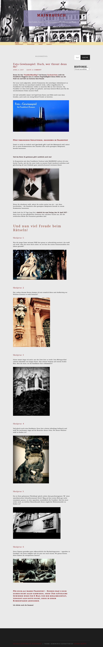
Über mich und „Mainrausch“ (38, 42)
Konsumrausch (31, 44)
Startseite (25, 42)
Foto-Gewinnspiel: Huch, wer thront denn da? (40, 65)
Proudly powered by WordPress (27, 644)
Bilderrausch (62, 42)
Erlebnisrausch (72, 42)
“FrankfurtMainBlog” (31, 75)
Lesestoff (40, 44)
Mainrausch (51, 15)
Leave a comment (34, 70)
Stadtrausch (52, 42)
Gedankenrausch (19, 44)
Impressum (49, 44)
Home (17, 42)
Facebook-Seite (52, 75)
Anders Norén (80, 644)
